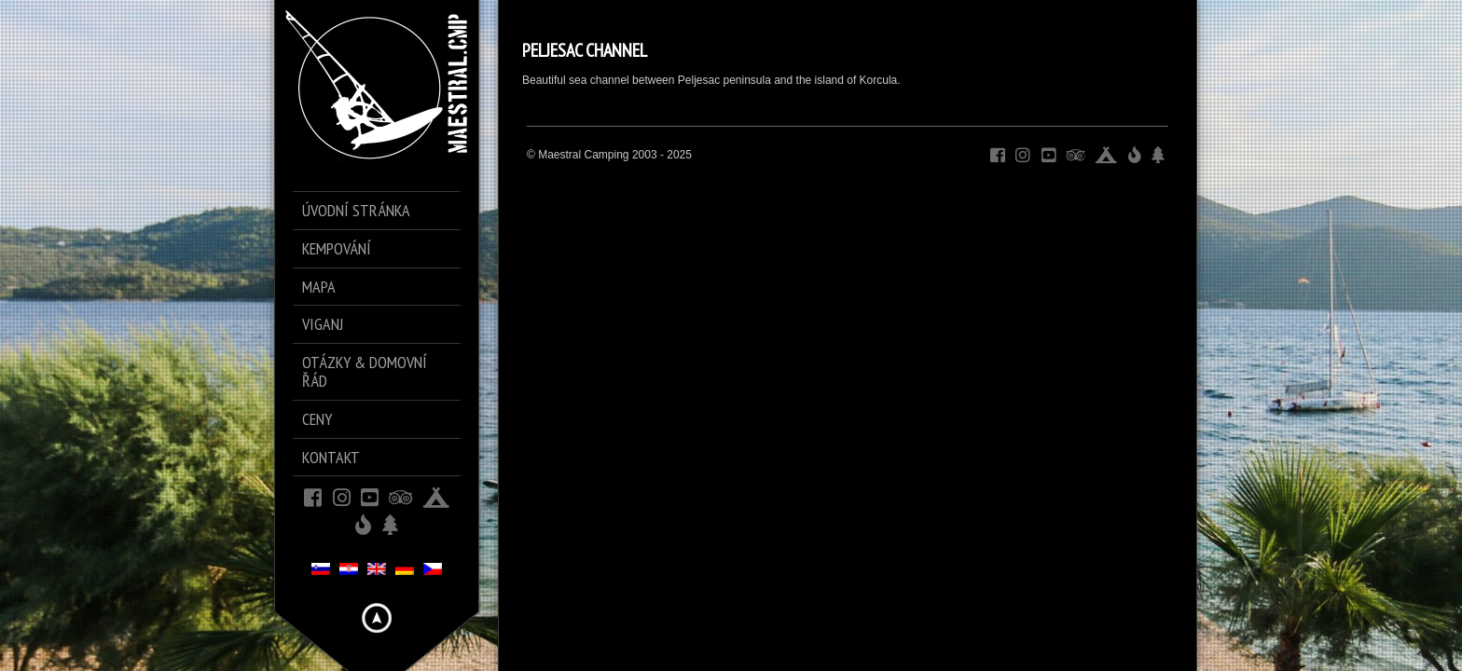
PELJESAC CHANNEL (584, 50)
